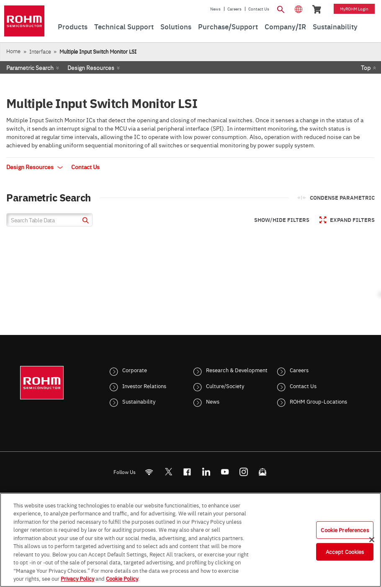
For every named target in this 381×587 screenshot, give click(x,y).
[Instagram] (244, 471)
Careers (234, 9)
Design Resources (90, 67)
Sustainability (138, 401)
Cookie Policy (122, 578)
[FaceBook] (187, 471)
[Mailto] (262, 471)
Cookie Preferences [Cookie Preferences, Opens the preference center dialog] (344, 529)
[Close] (372, 539)
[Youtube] (225, 471)
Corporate (134, 369)
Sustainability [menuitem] (335, 26)
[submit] (84, 221)
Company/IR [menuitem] (285, 26)
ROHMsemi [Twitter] (168, 471)
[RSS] (149, 471)
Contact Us (258, 9)
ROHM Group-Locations (318, 401)
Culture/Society (225, 385)
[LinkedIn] (206, 471)
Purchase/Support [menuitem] (228, 26)
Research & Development (237, 369)
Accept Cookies (345, 551)
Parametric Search (30, 67)
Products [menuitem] (73, 26)
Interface (40, 51)
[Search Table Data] (49, 220)
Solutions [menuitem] (175, 26)
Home (13, 50)
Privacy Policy (77, 578)
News (215, 9)
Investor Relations (144, 385)
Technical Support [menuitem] (124, 26)
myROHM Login (354, 9)
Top (366, 67)
